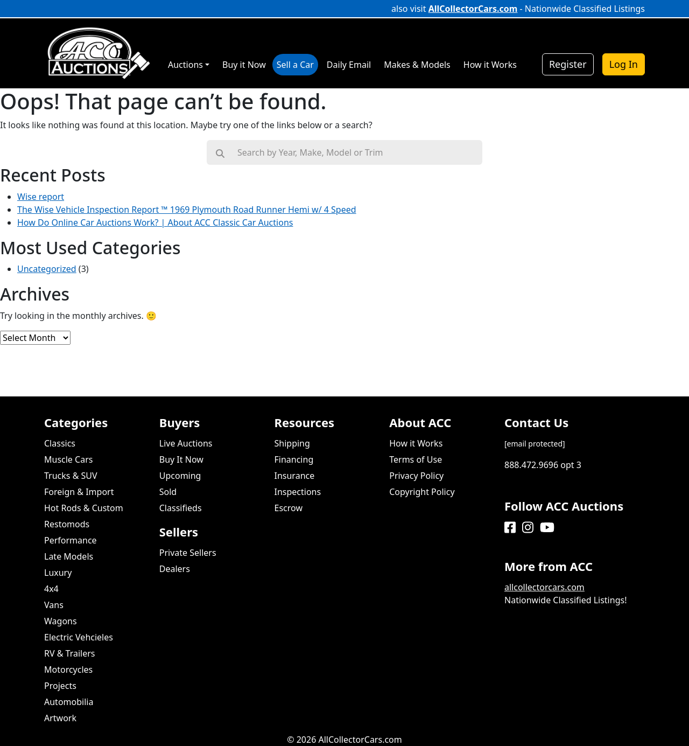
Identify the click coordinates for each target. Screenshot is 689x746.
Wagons (60, 621)
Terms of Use (415, 459)
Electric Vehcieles (78, 637)
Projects (60, 686)
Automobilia (68, 702)
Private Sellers (187, 553)
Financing (294, 459)
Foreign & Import (79, 492)
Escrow (289, 508)
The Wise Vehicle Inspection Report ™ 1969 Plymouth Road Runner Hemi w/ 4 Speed (186, 209)
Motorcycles (68, 669)
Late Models (68, 556)
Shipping (292, 443)
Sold (168, 492)
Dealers (174, 569)
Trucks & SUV (70, 476)
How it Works (415, 443)
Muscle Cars (68, 459)
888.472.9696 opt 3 (542, 465)
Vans (54, 605)
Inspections (298, 492)
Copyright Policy (421, 492)
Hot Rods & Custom (83, 508)
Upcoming (180, 476)
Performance (70, 540)
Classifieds (180, 508)
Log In (623, 64)
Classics (59, 443)
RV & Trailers (69, 653)
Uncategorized (46, 269)
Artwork (60, 718)
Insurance (295, 476)
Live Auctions (186, 443)
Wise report (40, 197)
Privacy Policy (416, 476)
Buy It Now (181, 459)
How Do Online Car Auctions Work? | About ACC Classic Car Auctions (155, 222)
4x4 (51, 589)
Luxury (58, 572)
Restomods (66, 524)
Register (568, 64)
